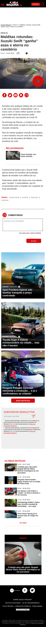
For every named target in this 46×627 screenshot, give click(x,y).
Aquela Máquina (6, 25)
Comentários (15, 215)
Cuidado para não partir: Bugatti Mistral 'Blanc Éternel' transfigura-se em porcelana (28, 470)
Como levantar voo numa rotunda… (28, 155)
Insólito (25, 197)
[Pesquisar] (43, 4)
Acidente (4, 200)
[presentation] (23, 441)
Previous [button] (6, 555)
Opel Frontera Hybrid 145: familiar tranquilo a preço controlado (17, 292)
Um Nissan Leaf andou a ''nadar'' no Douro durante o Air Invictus (29, 493)
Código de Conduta (23, 606)
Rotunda (34, 197)
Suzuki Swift (14, 197)
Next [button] (39, 555)
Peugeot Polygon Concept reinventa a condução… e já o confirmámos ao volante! (19, 391)
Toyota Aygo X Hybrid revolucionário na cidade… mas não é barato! (20, 342)
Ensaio (5, 287)
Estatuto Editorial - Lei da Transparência (22, 603)
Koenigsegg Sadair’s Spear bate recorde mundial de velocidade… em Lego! (29, 504)
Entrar (36, 4)
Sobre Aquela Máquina (22, 599)
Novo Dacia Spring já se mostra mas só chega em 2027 (28, 516)
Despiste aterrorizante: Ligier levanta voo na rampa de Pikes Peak (29, 481)
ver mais (23, 523)
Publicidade (37, 606)
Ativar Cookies (23, 609)
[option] (23, 558)
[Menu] (2, 4)
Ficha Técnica (8, 606)
